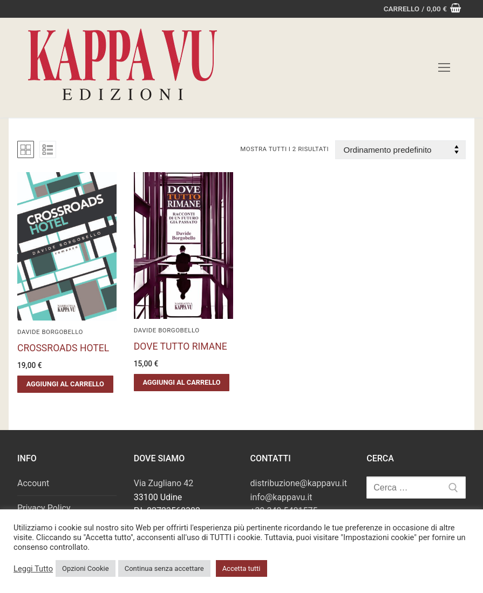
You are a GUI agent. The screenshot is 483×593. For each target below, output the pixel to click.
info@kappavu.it (281, 497)
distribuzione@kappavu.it (298, 483)
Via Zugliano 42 (163, 483)
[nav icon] (444, 68)
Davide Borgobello (50, 332)
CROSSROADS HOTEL (63, 348)
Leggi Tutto (33, 569)
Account (33, 483)
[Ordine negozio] (400, 149)
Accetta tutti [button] (241, 568)
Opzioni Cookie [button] (85, 568)
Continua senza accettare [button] (164, 568)
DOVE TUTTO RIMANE (180, 346)
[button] (65, 384)
